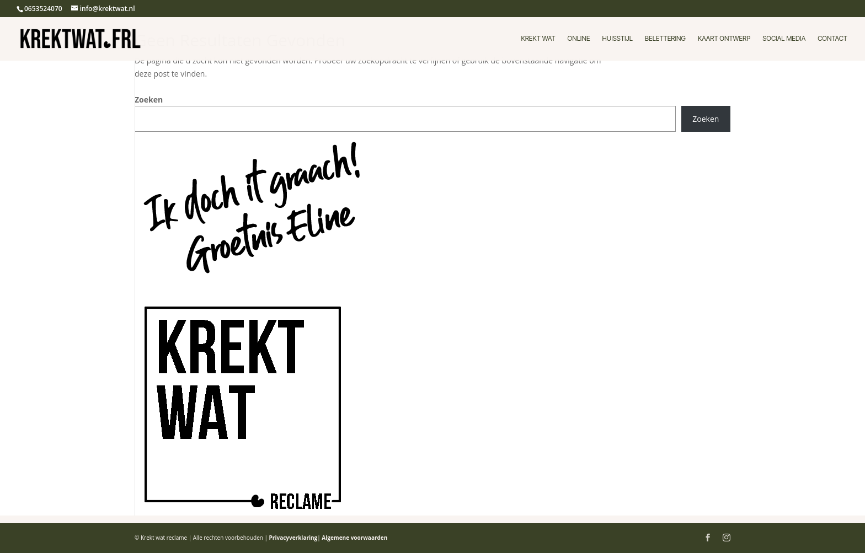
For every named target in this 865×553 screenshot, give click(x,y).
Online (579, 38)
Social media (783, 38)
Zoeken (149, 99)
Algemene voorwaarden (354, 537)
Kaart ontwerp (724, 38)
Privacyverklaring (293, 537)
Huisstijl (617, 38)
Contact (832, 38)
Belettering (665, 38)
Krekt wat (538, 38)
